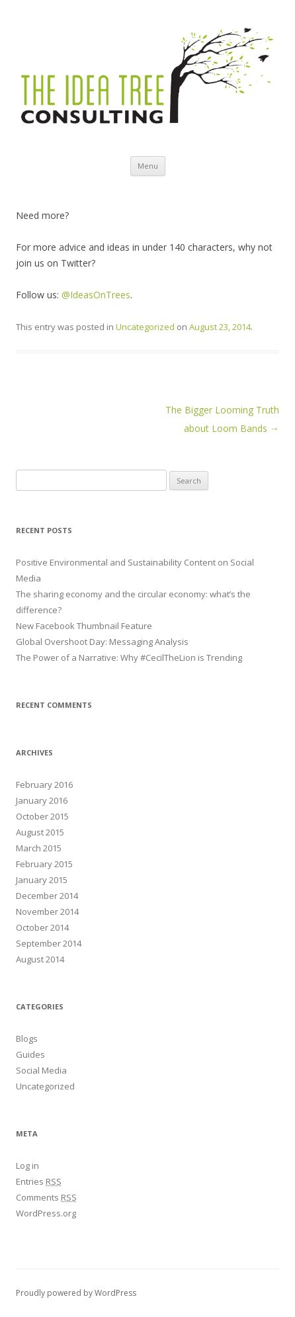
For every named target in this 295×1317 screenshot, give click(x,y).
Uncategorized (145, 327)
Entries (39, 1181)
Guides (30, 1054)
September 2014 (48, 943)
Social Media (41, 1070)
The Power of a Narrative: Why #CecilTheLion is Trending (129, 657)
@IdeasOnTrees (96, 294)
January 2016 (41, 800)
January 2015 (41, 880)
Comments (46, 1197)
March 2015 (39, 848)
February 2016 (44, 784)
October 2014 (42, 927)
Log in (27, 1165)
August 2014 (40, 959)
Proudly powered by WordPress (76, 1292)
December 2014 (47, 896)
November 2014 (47, 911)
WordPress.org (46, 1213)
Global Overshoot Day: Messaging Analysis (102, 642)
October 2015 (42, 816)
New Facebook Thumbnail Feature (84, 626)
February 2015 (44, 864)
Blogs (27, 1038)
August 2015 (40, 832)
